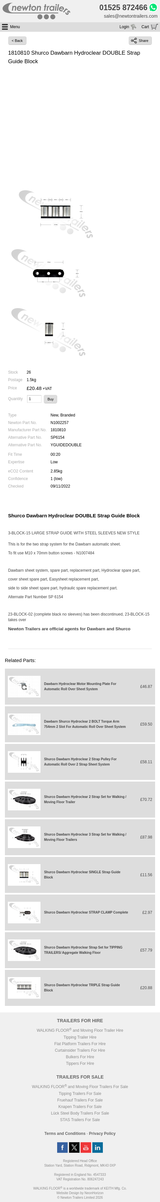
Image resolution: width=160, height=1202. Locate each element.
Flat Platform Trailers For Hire (79, 1044)
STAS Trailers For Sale (80, 1120)
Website (67, 1193)
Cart (145, 27)
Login (124, 27)
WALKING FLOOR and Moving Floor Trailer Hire (80, 1030)
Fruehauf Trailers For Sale (80, 1100)
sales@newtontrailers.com (130, 16)
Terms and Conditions (65, 1133)
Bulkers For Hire (80, 1057)
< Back (17, 41)
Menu (15, 27)
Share (139, 41)
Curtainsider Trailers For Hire (80, 1050)
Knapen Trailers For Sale (80, 1106)
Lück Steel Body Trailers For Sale (80, 1113)
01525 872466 (123, 7)
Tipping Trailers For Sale (80, 1093)
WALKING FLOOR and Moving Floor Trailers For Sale (80, 1086)
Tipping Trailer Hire (80, 1037)
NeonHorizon (94, 1193)
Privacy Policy (102, 1133)
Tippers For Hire (80, 1063)
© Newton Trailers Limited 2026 (80, 1197)
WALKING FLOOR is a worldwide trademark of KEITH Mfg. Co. (80, 1188)
